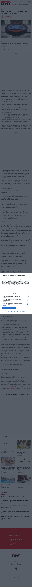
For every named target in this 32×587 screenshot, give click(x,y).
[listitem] (16, 290)
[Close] (30, 275)
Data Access (16, 311)
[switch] (28, 293)
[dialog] (16, 293)
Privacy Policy (22, 311)
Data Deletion (10, 311)
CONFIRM (9, 307)
